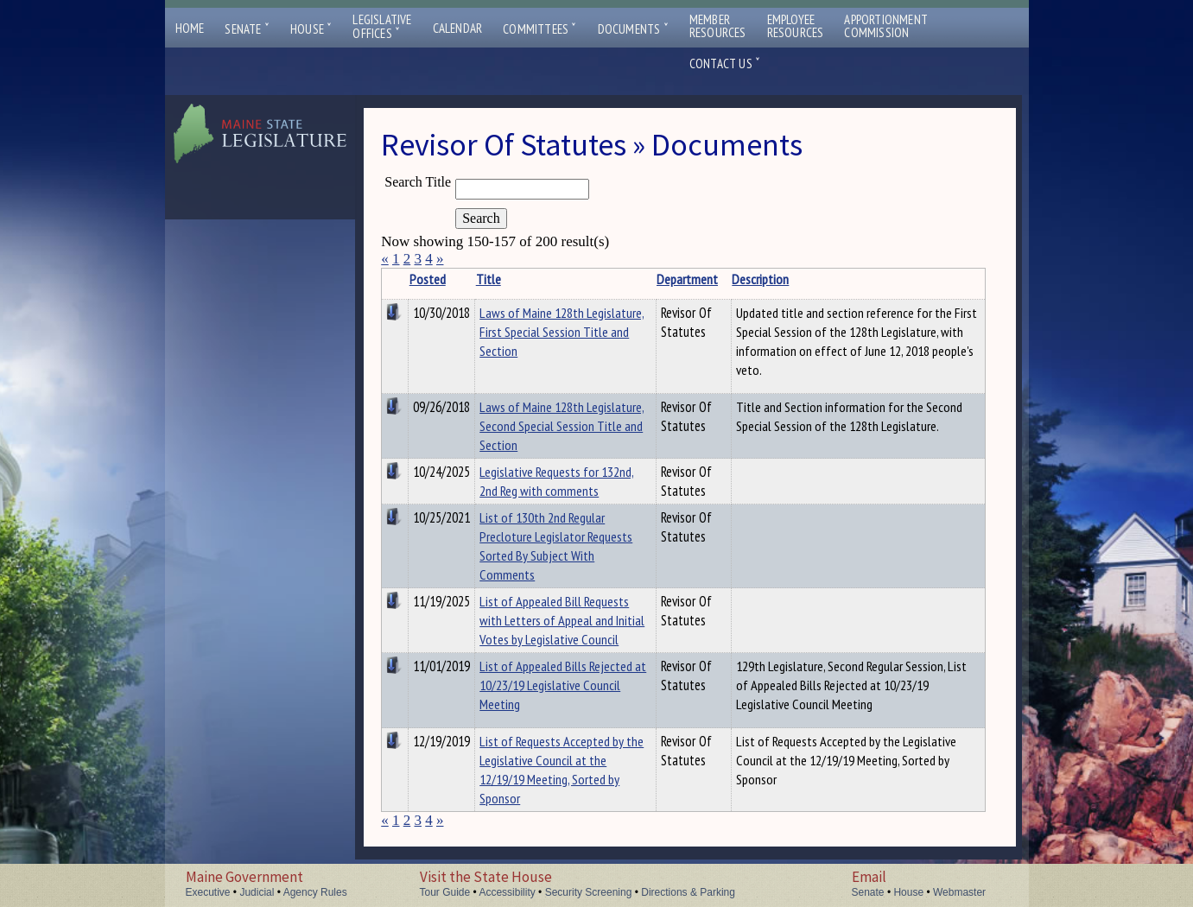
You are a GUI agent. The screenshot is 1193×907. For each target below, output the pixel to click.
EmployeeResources (795, 26)
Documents (633, 29)
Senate (247, 29)
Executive (208, 892)
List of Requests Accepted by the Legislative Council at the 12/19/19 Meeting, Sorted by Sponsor (561, 770)
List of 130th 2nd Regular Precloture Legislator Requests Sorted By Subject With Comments (555, 546)
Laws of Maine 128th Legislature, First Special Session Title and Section (561, 331)
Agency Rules (315, 892)
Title (488, 279)
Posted (427, 279)
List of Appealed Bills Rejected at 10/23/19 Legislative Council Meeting (562, 685)
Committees (539, 29)
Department (687, 279)
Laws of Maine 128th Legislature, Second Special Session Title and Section (561, 425)
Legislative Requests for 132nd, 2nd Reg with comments (556, 481)
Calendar (458, 28)
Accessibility (507, 892)
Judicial (256, 892)
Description (760, 279)
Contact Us (724, 63)
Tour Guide (445, 892)
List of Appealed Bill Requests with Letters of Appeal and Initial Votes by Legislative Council (561, 620)
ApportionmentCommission (886, 26)
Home (190, 28)
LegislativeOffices (381, 27)
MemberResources (717, 26)
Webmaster (959, 892)
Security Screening (588, 892)
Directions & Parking (688, 892)
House (311, 29)
